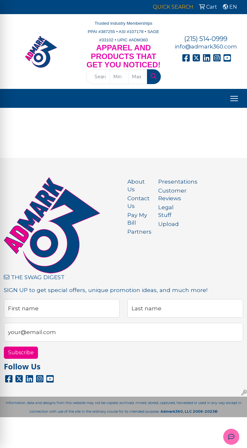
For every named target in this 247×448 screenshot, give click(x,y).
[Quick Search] (98, 76)
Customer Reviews (169, 194)
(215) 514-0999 (205, 39)
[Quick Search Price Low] (119, 76)
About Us (136, 185)
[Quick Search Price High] (137, 76)
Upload (168, 223)
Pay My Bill (137, 218)
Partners (139, 231)
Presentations (169, 181)
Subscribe (21, 352)
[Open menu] (234, 98)
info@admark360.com (206, 46)
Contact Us (138, 202)
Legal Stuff (166, 211)
